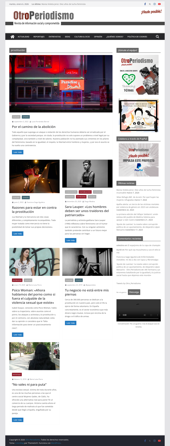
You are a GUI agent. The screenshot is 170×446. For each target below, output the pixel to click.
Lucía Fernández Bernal (40, 121)
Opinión (98, 36)
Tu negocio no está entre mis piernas (87, 292)
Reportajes (38, 36)
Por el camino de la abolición (34, 126)
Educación (70, 197)
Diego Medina (89, 201)
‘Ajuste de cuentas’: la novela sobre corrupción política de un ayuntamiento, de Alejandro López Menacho (138, 227)
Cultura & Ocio (82, 36)
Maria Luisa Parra (35, 285)
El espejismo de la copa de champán (144, 245)
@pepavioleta (91, 285)
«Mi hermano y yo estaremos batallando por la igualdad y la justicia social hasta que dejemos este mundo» (138, 272)
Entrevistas (55, 36)
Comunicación (71, 192)
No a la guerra (121, 292)
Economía (97, 192)
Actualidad (23, 36)
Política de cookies (137, 36)
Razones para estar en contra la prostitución (34, 209)
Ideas (67, 36)
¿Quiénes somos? (114, 36)
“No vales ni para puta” (29, 384)
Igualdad (16, 117)
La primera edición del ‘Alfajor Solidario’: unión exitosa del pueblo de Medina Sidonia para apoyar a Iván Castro (137, 217)
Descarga (134, 292)
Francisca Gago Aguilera (36, 202)
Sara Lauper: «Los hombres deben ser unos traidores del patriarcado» (87, 210)
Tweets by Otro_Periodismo (128, 283)
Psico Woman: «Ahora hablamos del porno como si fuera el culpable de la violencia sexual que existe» (33, 296)
